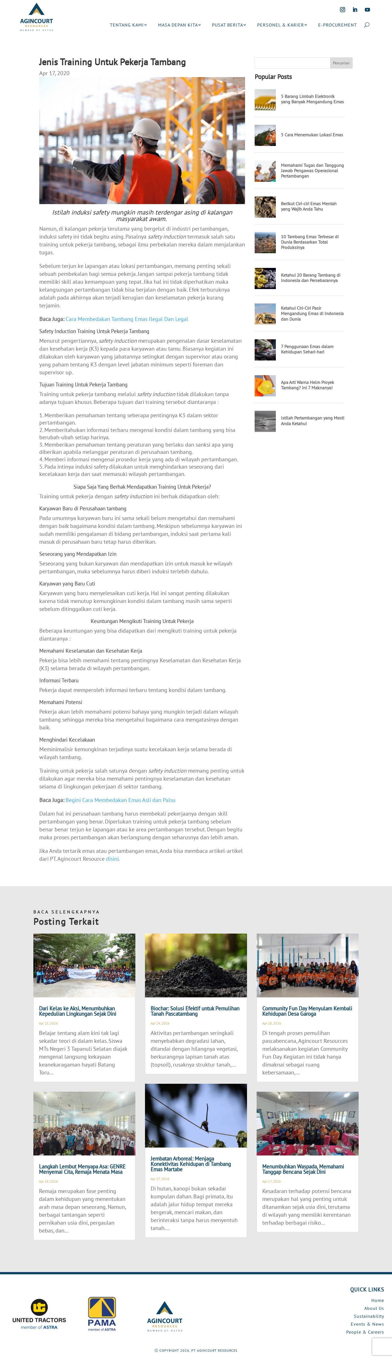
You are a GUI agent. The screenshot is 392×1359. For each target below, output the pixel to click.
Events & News (367, 1324)
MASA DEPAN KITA (178, 25)
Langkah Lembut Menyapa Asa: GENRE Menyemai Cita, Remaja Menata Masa (82, 1169)
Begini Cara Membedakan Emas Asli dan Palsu (121, 800)
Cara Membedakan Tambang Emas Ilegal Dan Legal (127, 319)
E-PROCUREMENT (337, 25)
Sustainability (369, 1316)
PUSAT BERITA (227, 25)
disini (112, 858)
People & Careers (365, 1332)
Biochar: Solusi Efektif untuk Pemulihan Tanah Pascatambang (195, 1011)
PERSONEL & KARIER (280, 25)
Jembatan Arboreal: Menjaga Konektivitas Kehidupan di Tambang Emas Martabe (191, 1164)
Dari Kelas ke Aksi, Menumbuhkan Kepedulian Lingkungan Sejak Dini (77, 1011)
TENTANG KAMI (127, 25)
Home (377, 1300)
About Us (374, 1308)
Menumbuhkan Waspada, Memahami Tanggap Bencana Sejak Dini (303, 1169)
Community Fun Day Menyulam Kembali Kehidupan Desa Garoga (307, 1011)
